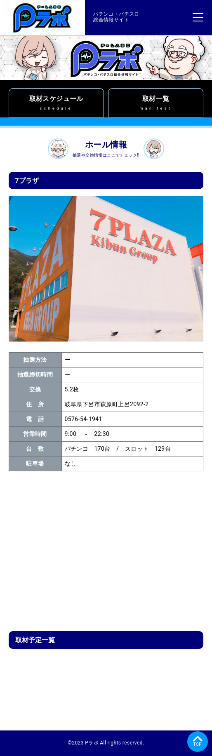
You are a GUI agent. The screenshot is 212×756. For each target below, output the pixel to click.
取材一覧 (155, 103)
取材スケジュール (56, 103)
